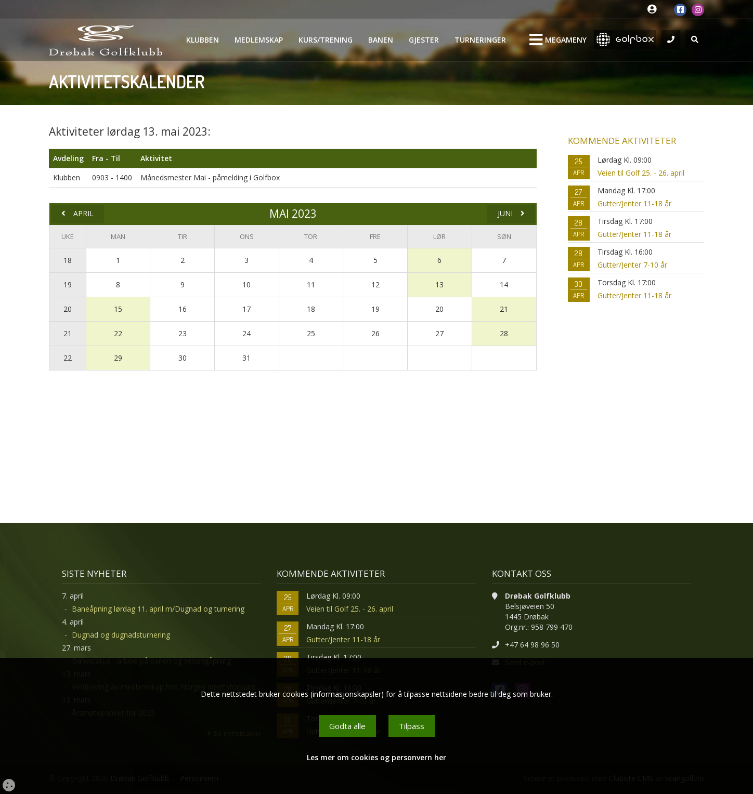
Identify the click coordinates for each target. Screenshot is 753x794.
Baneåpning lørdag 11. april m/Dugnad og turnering (158, 609)
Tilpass (411, 726)
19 (67, 284)
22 (118, 333)
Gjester (424, 40)
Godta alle (347, 726)
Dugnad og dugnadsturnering (121, 635)
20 (67, 309)
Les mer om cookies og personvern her (376, 757)
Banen (380, 40)
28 (504, 333)
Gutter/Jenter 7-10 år (632, 265)
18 (67, 260)
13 (439, 284)
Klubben (202, 40)
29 (118, 358)
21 (504, 309)
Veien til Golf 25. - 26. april (641, 173)
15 (118, 309)
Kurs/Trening (325, 40)
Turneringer (480, 40)
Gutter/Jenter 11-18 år (634, 203)
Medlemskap (259, 40)
